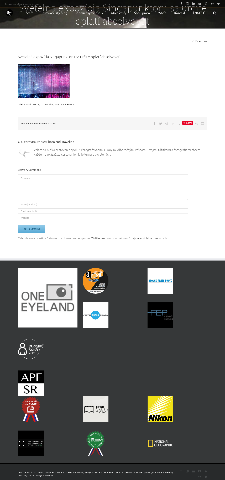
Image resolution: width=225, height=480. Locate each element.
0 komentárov (67, 104)
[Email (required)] (103, 210)
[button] (214, 13)
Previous (201, 41)
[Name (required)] (103, 204)
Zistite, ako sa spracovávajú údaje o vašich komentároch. (129, 238)
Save (189, 122)
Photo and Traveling (30, 104)
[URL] (103, 217)
